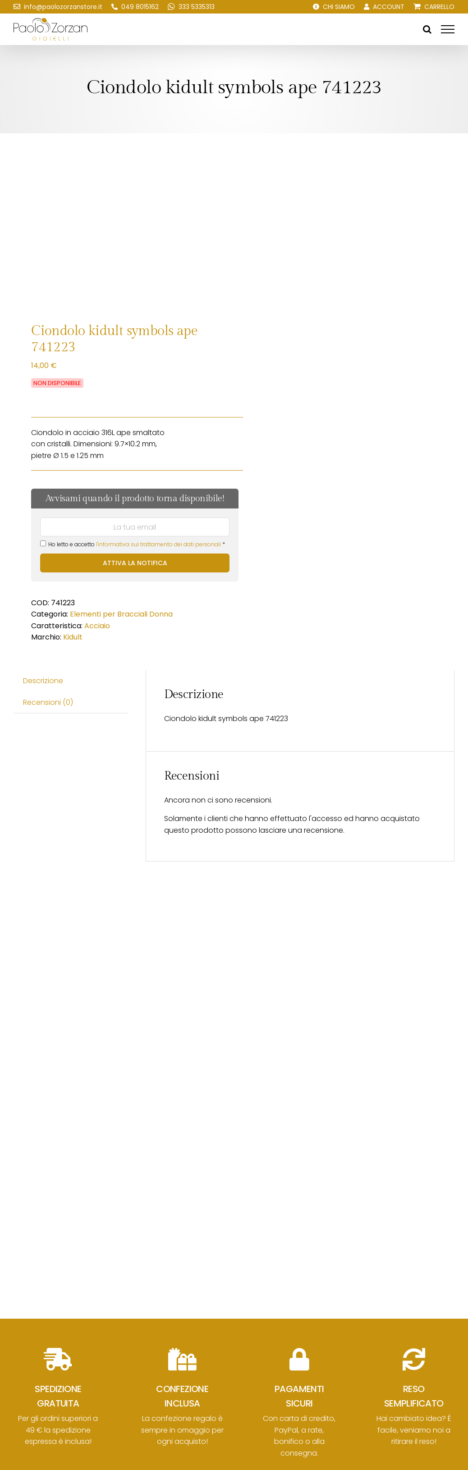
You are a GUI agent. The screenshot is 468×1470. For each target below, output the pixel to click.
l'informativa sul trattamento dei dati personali (158, 544)
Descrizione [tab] (43, 681)
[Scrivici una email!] (58, 7)
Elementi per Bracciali (108, 614)
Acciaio (97, 626)
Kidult (73, 637)
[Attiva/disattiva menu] (447, 29)
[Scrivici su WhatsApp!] (191, 7)
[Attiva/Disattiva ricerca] (427, 29)
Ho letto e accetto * (132, 544)
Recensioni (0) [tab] (48, 702)
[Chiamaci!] (135, 7)
